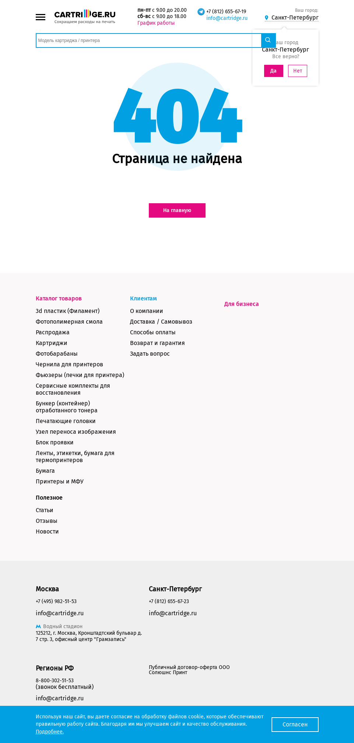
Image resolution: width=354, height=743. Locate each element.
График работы (156, 23)
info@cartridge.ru (227, 18)
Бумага (45, 470)
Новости (47, 531)
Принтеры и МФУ (60, 481)
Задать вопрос (150, 353)
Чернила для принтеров (69, 364)
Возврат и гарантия (157, 342)
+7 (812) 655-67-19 (226, 11)
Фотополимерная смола (69, 321)
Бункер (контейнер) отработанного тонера (67, 407)
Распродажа (53, 332)
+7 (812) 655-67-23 (169, 601)
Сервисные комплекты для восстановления (73, 389)
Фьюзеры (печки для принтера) (80, 375)
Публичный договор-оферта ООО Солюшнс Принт (189, 670)
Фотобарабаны (57, 353)
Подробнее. (50, 732)
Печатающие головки (66, 421)
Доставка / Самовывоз (161, 321)
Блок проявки (55, 442)
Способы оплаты (153, 332)
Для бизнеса (241, 303)
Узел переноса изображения (76, 431)
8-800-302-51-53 (55, 680)
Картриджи (51, 342)
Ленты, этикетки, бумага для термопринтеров (75, 457)
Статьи (44, 510)
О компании (146, 310)
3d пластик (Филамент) (67, 310)
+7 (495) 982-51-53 (56, 601)
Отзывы (46, 520)
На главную (177, 210)
